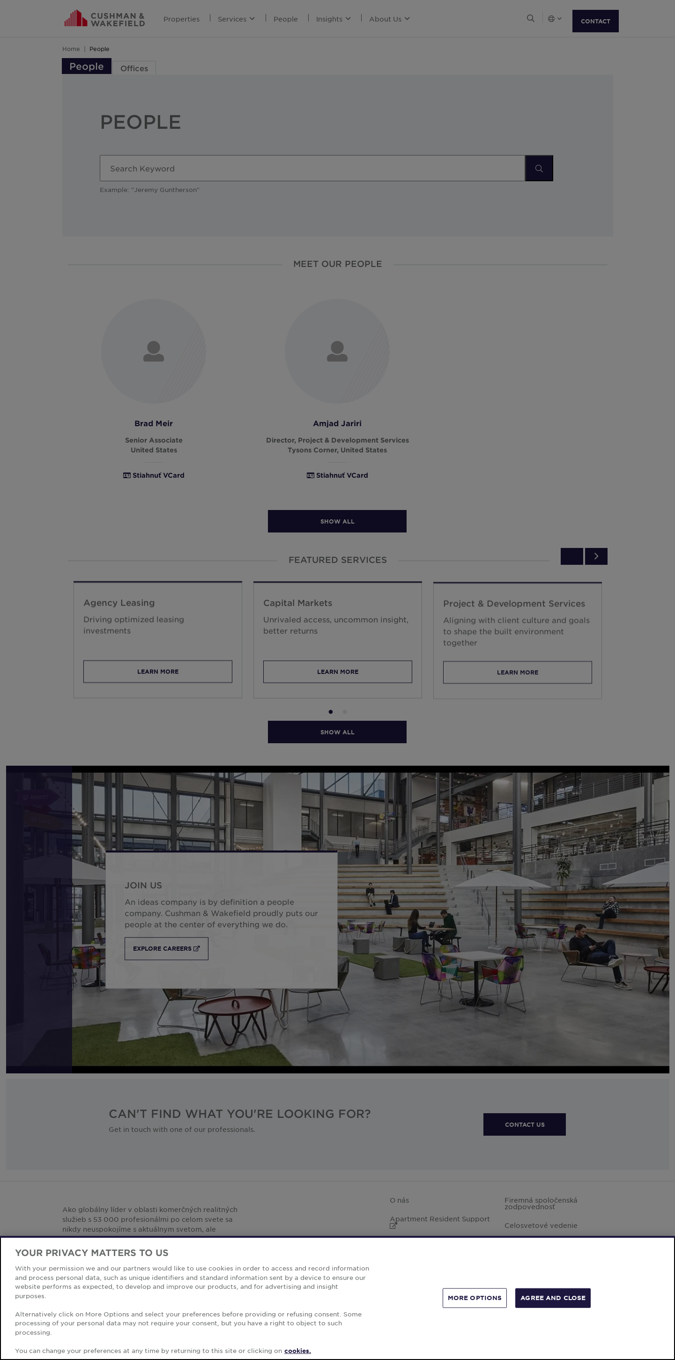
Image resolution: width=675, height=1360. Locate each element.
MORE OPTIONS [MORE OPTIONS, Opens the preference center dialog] (475, 1306)
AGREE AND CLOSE (553, 1306)
